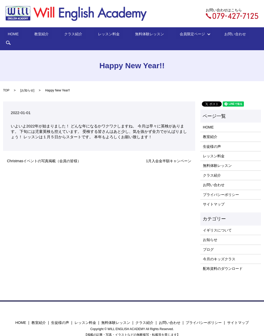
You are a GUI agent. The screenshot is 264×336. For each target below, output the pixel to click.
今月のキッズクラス (219, 251)
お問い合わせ (213, 35)
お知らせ (27, 82)
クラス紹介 (76, 35)
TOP (6, 82)
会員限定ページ (175, 35)
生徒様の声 (212, 138)
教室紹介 (50, 35)
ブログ (208, 241)
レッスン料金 (104, 35)
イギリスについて (217, 222)
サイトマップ (214, 196)
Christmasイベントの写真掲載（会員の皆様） (44, 153)
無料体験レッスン (137, 35)
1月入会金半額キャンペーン (168, 153)
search (236, 35)
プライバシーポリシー (221, 187)
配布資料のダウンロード (223, 261)
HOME (29, 35)
